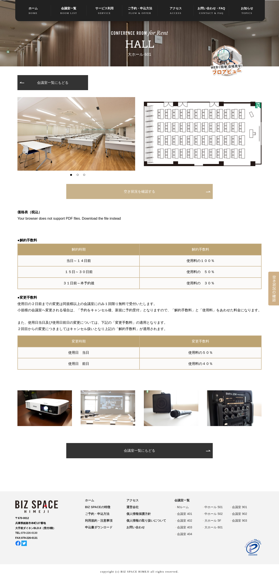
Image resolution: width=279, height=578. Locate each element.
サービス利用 (104, 11)
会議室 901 (239, 507)
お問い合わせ (135, 527)
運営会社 (132, 507)
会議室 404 (184, 534)
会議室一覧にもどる (52, 82)
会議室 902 (239, 514)
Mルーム (183, 507)
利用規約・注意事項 (98, 520)
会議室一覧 (69, 11)
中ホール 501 (213, 507)
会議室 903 (239, 520)
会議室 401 (184, 514)
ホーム (33, 11)
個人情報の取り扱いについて (146, 520)
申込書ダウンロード (98, 527)
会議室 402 (184, 520)
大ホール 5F (212, 520)
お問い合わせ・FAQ (211, 11)
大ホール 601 (213, 527)
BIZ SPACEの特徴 (97, 507)
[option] (76, 134)
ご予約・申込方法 (140, 11)
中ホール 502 (213, 514)
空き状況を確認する (139, 191)
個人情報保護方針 (138, 514)
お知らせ (247, 11)
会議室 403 (184, 527)
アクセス (175, 11)
